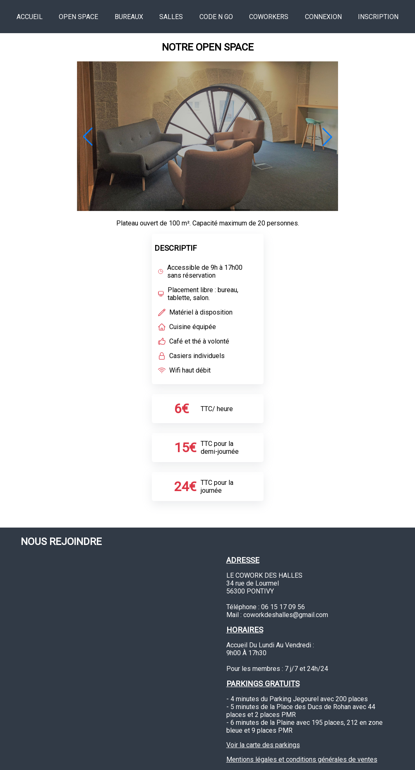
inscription (378, 17)
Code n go (216, 17)
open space (78, 17)
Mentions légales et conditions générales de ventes (301, 759)
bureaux (129, 17)
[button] (88, 137)
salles (171, 17)
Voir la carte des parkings (263, 745)
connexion (323, 17)
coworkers (268, 17)
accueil (30, 17)
